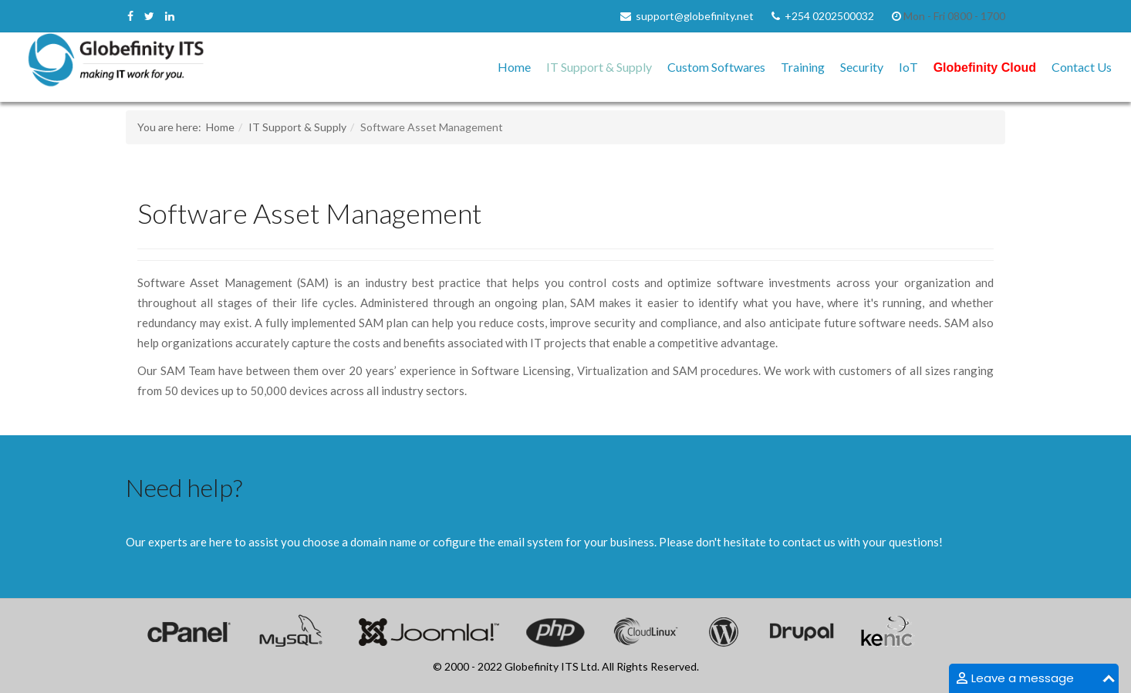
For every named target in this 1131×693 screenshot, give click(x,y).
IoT (908, 66)
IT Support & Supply (599, 66)
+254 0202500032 (829, 15)
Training (803, 66)
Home (514, 66)
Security (861, 66)
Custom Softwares (716, 66)
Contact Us (1082, 66)
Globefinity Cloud (984, 67)
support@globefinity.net (695, 15)
